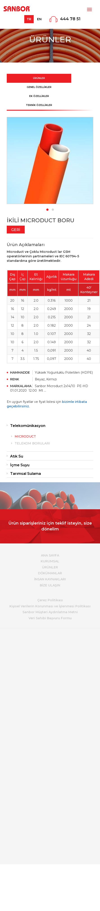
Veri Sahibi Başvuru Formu (50, 618)
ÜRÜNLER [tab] (39, 78)
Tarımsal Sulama (25, 473)
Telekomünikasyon (27, 426)
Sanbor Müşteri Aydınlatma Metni (50, 612)
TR (29, 19)
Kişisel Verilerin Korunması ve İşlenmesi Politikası (50, 606)
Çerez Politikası (50, 600)
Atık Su (16, 456)
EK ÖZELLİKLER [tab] (39, 96)
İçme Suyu (19, 465)
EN (39, 19)
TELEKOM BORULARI (32, 443)
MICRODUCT (25, 436)
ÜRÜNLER (50, 567)
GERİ (15, 230)
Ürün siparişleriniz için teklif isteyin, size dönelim (50, 526)
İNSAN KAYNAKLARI (50, 579)
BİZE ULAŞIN (50, 585)
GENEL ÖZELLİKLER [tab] (39, 87)
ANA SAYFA (50, 555)
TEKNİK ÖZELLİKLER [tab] (39, 105)
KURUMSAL (50, 561)
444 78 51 (70, 18)
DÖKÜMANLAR (50, 573)
